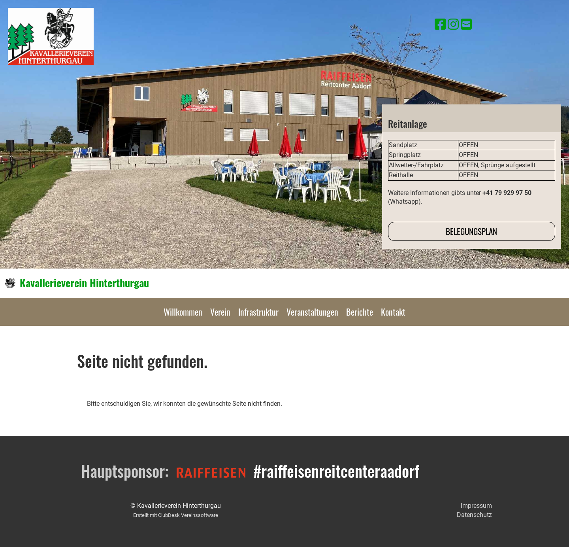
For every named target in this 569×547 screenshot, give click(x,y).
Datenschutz (474, 515)
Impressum (476, 505)
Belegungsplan (471, 231)
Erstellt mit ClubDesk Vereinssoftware (175, 515)
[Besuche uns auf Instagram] (453, 24)
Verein (220, 311)
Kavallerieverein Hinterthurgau (84, 283)
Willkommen (183, 311)
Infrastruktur (258, 311)
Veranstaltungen (312, 311)
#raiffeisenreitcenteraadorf (336, 471)
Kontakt (393, 311)
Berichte (359, 311)
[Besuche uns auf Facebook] (440, 24)
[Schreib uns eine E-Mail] (466, 24)
